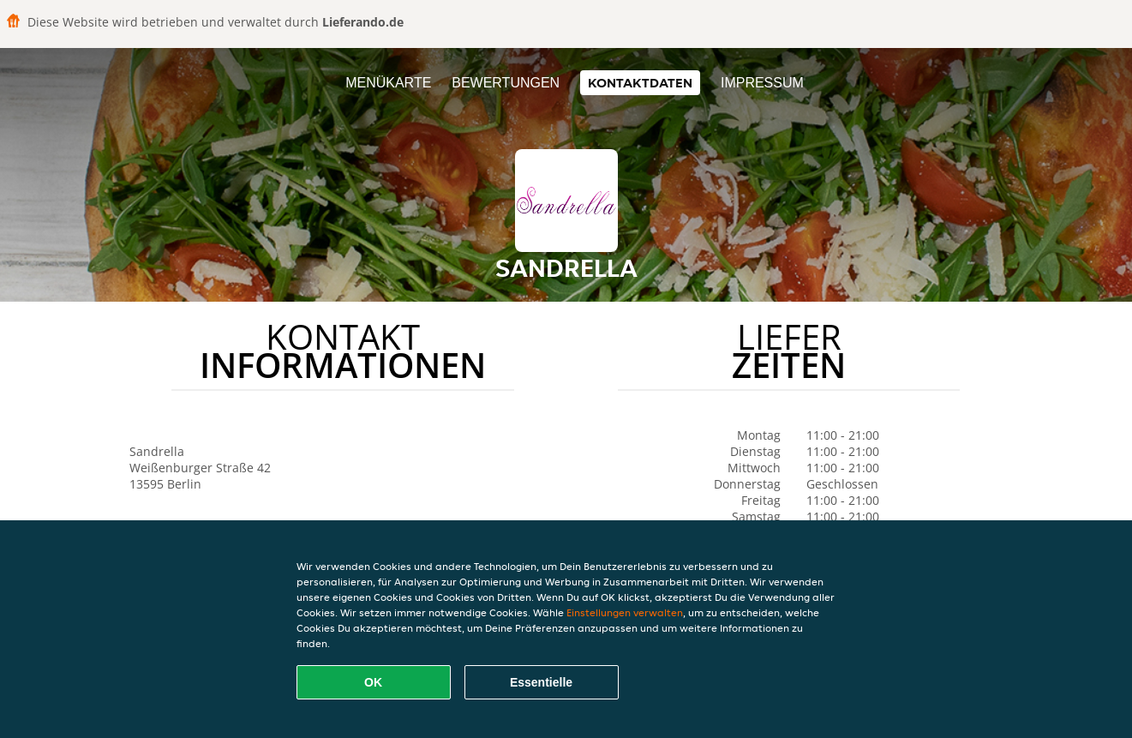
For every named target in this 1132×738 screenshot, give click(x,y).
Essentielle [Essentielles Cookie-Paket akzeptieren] (541, 682)
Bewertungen (506, 82)
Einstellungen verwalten (624, 612)
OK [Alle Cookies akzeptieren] (373, 682)
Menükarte (388, 82)
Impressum (762, 82)
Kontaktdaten (640, 83)
